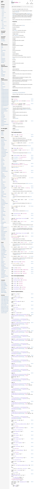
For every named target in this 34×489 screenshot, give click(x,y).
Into (18, 420)
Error (15, 480)
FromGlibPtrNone (23, 327)
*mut (26, 340)
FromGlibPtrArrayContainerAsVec (19, 364)
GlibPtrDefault (14, 315)
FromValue (18, 468)
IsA (12, 104)
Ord (14, 186)
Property (17, 435)
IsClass (15, 429)
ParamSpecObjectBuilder (17, 164)
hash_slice (15, 177)
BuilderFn (16, 163)
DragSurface (25, 269)
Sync (15, 283)
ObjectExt (17, 431)
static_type (15, 263)
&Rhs (22, 226)
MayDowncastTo (23, 481)
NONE (17, 100)
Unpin (15, 285)
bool (24, 104)
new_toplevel (17, 120)
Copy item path (20, 2)
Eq (14, 267)
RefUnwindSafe (17, 279)
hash (14, 172)
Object (19, 215)
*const (27, 315)
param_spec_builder (17, 166)
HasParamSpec (17, 155)
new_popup (17, 103)
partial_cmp (15, 236)
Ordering (28, 187)
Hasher (15, 174)
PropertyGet (18, 438)
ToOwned (17, 453)
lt (13, 242)
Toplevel (25, 273)
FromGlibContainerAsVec (21, 314)
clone (14, 136)
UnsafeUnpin (17, 287)
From (16, 312)
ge (13, 256)
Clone (15, 134)
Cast (16, 305)
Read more (29, 145)
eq (13, 221)
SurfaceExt (18, 446)
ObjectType (18, 218)
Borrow (16, 297)
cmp (13, 187)
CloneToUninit (18, 308)
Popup (24, 271)
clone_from (15, 142)
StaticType (16, 261)
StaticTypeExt (18, 442)
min (13, 199)
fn (19, 163)
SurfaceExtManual (19, 450)
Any (16, 293)
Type (22, 263)
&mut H (24, 172)
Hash (15, 170)
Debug (15, 148)
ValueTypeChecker (17, 478)
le (13, 247)
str (22, 163)
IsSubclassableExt (19, 427)
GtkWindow (17, 11)
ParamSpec (16, 157)
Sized (16, 181)
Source (12, 3)
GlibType (22, 315)
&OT (21, 221)
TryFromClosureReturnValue (21, 465)
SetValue (16, 158)
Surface (15, 99)
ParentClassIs (17, 213)
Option (20, 100)
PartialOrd (24, 233)
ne (13, 226)
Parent (15, 215)
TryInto (19, 470)
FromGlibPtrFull (25, 328)
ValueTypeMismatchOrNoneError (16, 479)
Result (13, 151)
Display (15, 122)
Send (15, 281)
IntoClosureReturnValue (21, 423)
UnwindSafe (16, 288)
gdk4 (12, 1)
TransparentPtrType (17, 459)
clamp (14, 206)
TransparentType (19, 457)
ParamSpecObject (22, 157)
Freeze (15, 278)
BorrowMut (17, 301)
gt (13, 251)
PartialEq (24, 218)
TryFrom (19, 461)
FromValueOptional (15, 475)
